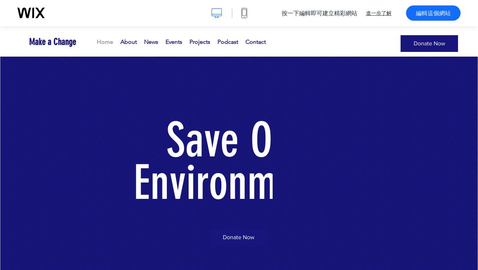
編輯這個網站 (433, 13)
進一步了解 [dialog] (378, 13)
